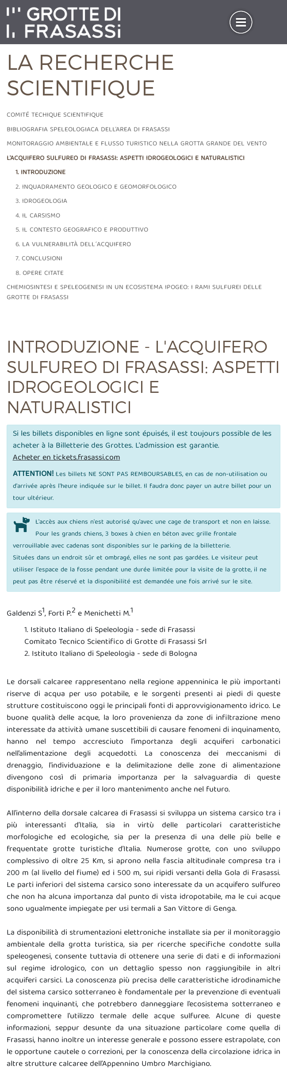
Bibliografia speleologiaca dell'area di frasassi (88, 130)
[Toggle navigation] (241, 22)
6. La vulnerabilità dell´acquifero (73, 245)
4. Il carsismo (37, 216)
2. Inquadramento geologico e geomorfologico (95, 187)
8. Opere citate (39, 273)
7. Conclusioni (38, 259)
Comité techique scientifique (55, 115)
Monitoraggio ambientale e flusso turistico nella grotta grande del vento (137, 144)
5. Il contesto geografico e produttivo (81, 230)
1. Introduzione (40, 173)
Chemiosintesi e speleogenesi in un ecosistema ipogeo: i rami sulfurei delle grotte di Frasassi (134, 293)
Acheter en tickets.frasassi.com (66, 458)
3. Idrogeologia (41, 201)
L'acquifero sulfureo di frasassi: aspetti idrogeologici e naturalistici (126, 158)
